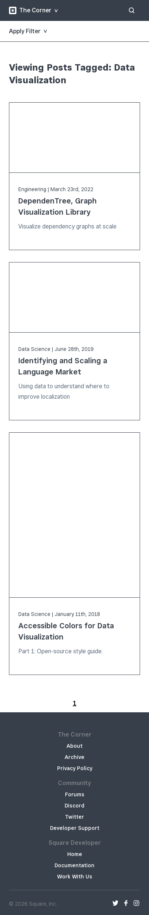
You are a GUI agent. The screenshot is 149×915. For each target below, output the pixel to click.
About (74, 746)
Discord (74, 806)
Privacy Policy (74, 768)
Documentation (74, 865)
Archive (74, 757)
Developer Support (74, 828)
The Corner (30, 10)
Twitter (74, 817)
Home (74, 854)
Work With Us (74, 877)
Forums (74, 794)
